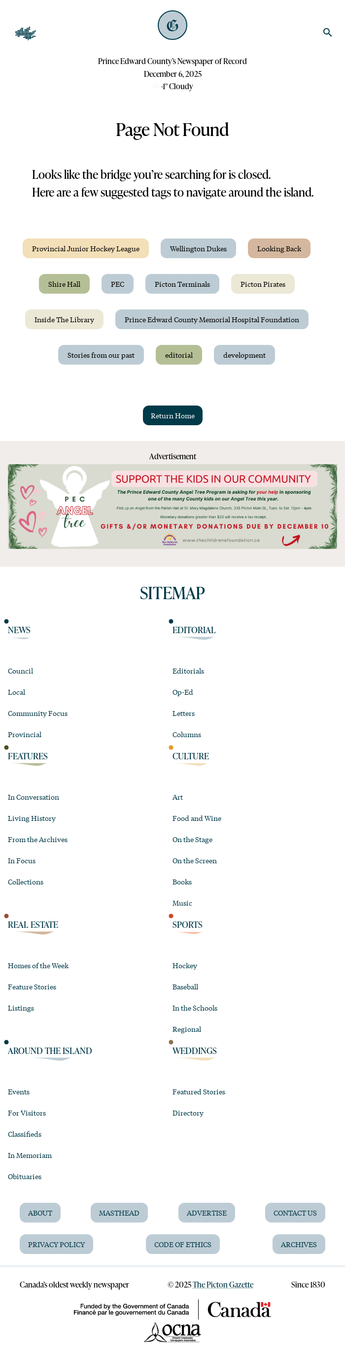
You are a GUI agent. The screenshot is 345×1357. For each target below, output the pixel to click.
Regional (186, 1029)
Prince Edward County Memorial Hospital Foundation (212, 319)
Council (20, 671)
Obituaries (24, 1176)
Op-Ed (182, 692)
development (244, 355)
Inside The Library (64, 319)
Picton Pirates (263, 284)
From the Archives (38, 839)
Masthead (119, 1213)
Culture (190, 755)
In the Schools (194, 1008)
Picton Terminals (182, 284)
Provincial (24, 734)
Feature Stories (32, 986)
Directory (188, 1113)
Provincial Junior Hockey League (85, 248)
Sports (187, 924)
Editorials (188, 671)
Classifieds (24, 1134)
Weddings (194, 1050)
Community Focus (38, 713)
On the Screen (194, 860)
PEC (117, 284)
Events (19, 1091)
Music (182, 903)
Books (182, 881)
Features (28, 755)
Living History (32, 818)
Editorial (194, 629)
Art (177, 797)
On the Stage (192, 839)
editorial (179, 355)
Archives (299, 1244)
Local (16, 692)
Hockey (184, 965)
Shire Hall (64, 284)
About (40, 1213)
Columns (186, 734)
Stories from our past (101, 355)
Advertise (207, 1213)
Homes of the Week (38, 965)
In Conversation (33, 797)
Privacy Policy (56, 1244)
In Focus (21, 860)
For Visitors (27, 1113)
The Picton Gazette (223, 1284)
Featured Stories (198, 1091)
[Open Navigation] (25, 33)
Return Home (173, 415)
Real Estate (33, 924)
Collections (25, 881)
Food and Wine (196, 818)
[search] (327, 32)
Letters (183, 713)
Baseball (185, 986)
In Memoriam (30, 1155)
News (19, 629)
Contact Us (295, 1213)
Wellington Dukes (198, 248)
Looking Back (279, 248)
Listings (21, 1008)
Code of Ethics (182, 1244)
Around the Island (50, 1050)
